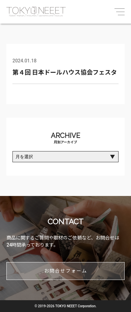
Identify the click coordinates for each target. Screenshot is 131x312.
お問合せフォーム (65, 271)
